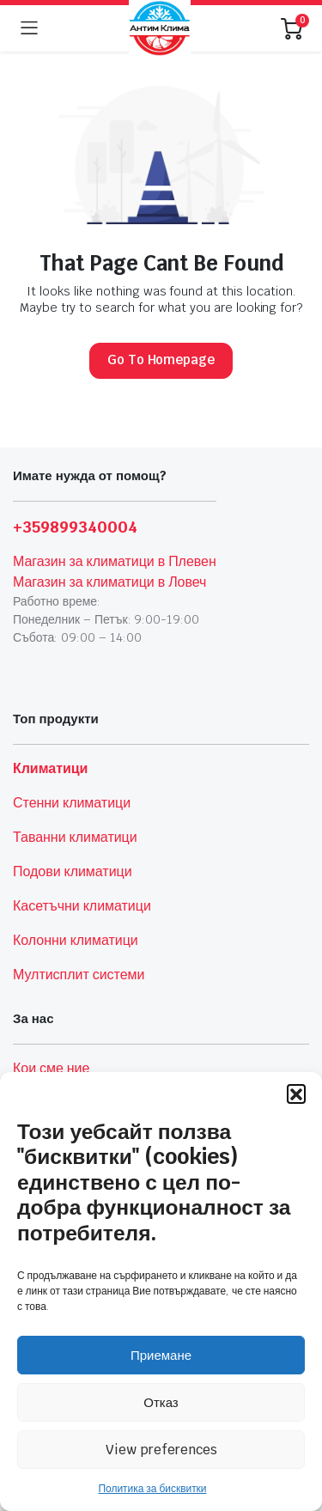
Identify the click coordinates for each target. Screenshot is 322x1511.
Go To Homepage (161, 359)
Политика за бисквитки (152, 1489)
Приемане (161, 1355)
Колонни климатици (75, 940)
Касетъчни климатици (82, 906)
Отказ (160, 1402)
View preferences (161, 1449)
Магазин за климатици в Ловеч (109, 582)
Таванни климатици (75, 837)
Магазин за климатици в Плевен (114, 561)
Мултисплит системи (78, 975)
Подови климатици (72, 871)
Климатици (50, 768)
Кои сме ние (51, 1068)
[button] (296, 1093)
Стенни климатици (72, 803)
